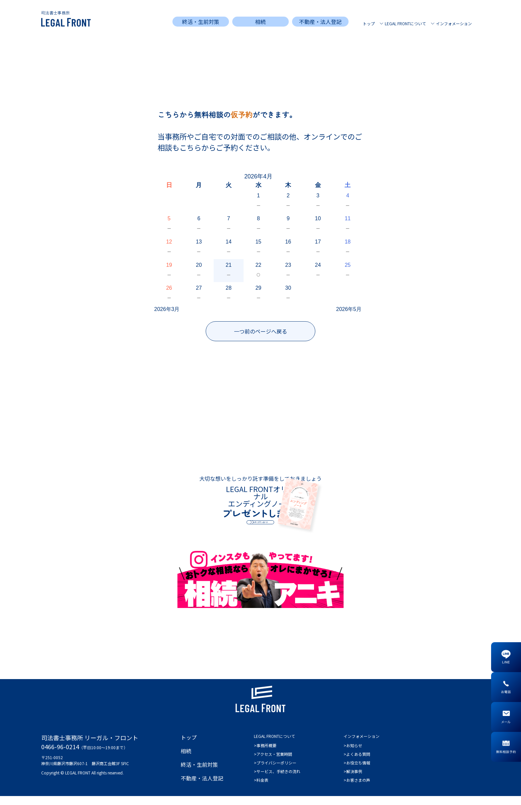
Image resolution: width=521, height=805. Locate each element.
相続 (260, 22)
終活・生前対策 (200, 22)
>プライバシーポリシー (275, 771)
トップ (369, 23)
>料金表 (261, 789)
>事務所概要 (265, 754)
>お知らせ (353, 754)
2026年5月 (349, 309)
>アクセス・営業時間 (273, 763)
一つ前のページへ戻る (260, 331)
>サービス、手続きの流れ (277, 780)
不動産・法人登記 (320, 22)
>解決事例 (353, 780)
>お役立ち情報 (357, 771)
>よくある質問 (357, 763)
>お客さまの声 (357, 789)
